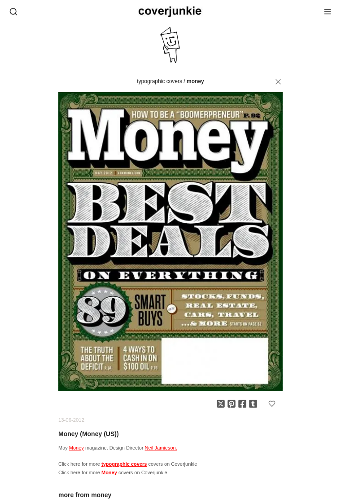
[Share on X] (220, 403)
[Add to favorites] (272, 404)
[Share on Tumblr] (253, 403)
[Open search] (13, 11)
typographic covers (159, 81)
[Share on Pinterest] (231, 403)
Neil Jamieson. (161, 447)
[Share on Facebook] (242, 403)
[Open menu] (327, 11)
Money (195, 81)
